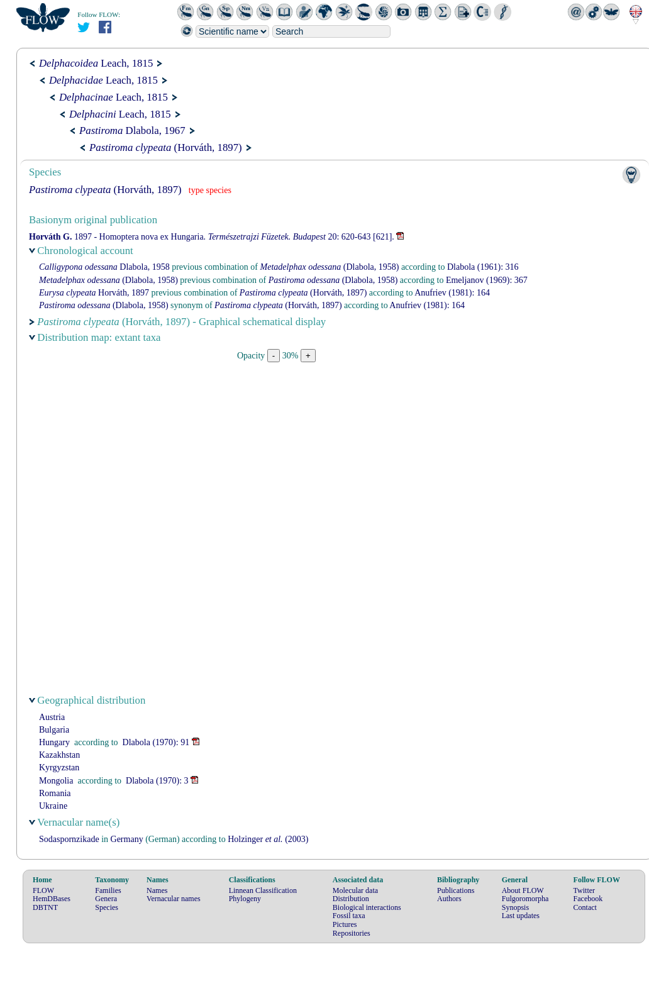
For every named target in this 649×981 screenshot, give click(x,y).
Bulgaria (54, 729)
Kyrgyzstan (59, 767)
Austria (52, 717)
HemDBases (51, 898)
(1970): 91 (156, 742)
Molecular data (355, 890)
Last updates (521, 915)
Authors (449, 898)
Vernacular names (174, 898)
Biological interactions (367, 907)
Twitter (584, 890)
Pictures (345, 924)
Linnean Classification (263, 890)
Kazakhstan (59, 755)
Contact (585, 907)
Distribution (351, 898)
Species (106, 907)
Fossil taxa (349, 915)
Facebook (588, 898)
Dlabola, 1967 (132, 130)
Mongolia (56, 780)
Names (157, 890)
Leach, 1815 (96, 63)
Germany (127, 839)
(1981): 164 (452, 292)
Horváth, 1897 (94, 292)
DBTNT (45, 907)
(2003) (268, 839)
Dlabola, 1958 (104, 267)
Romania (55, 793)
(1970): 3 (157, 780)
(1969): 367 (487, 280)
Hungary (54, 742)
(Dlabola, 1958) (329, 267)
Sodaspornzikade (69, 839)
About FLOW (523, 890)
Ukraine (53, 806)
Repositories (351, 933)
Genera (106, 898)
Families (108, 890)
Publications (455, 890)
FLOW (43, 890)
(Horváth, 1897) (165, 147)
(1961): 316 (483, 267)
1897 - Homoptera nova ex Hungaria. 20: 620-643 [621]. (211, 236)
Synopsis (515, 907)
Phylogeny (245, 898)
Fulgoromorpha (525, 898)
